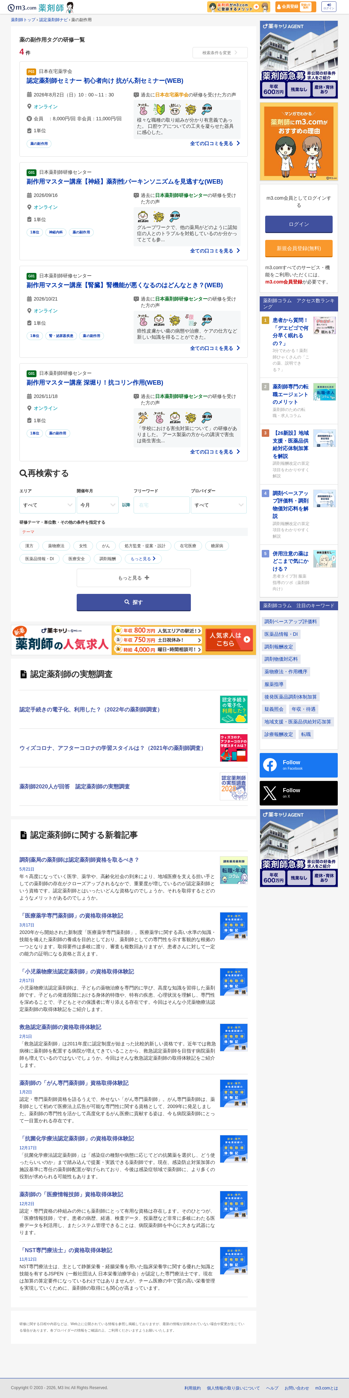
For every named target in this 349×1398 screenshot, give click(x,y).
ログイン (328, 6)
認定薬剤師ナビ (53, 19)
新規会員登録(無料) (299, 248)
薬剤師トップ (23, 19)
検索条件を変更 (220, 52)
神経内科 (56, 232)
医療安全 (77, 558)
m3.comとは (326, 1388)
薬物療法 (56, 545)
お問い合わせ (297, 1388)
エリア (25, 491)
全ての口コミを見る (215, 143)
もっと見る (143, 558)
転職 (306, 734)
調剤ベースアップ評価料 (290, 621)
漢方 (29, 545)
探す (133, 602)
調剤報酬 (108, 558)
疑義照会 (274, 709)
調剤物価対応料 (281, 659)
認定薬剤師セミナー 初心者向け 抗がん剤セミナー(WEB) (105, 80)
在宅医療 (188, 545)
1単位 (34, 232)
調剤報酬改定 (278, 646)
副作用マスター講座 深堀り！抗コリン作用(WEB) (95, 382)
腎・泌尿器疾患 (61, 336)
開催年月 (85, 491)
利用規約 (192, 1388)
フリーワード (146, 491)
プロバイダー (203, 491)
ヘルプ (272, 1388)
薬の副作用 (39, 143)
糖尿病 (217, 545)
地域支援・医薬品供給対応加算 (297, 721)
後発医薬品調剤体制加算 (290, 697)
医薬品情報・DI (39, 558)
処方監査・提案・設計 (145, 545)
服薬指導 (274, 684)
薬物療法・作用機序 (285, 671)
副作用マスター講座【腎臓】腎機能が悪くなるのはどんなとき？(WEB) (125, 285)
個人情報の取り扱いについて (233, 1388)
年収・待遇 (304, 709)
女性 (83, 545)
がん (106, 545)
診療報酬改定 (278, 734)
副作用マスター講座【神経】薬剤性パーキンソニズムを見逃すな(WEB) (125, 181)
